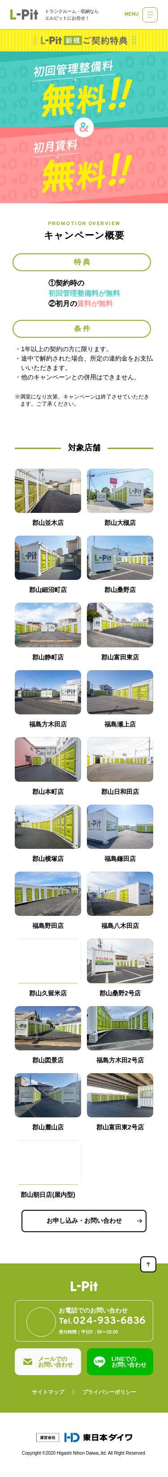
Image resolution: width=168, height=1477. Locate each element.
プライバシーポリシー (109, 1392)
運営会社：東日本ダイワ (84, 1437)
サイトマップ (48, 1392)
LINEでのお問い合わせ (129, 1361)
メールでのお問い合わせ (55, 1361)
